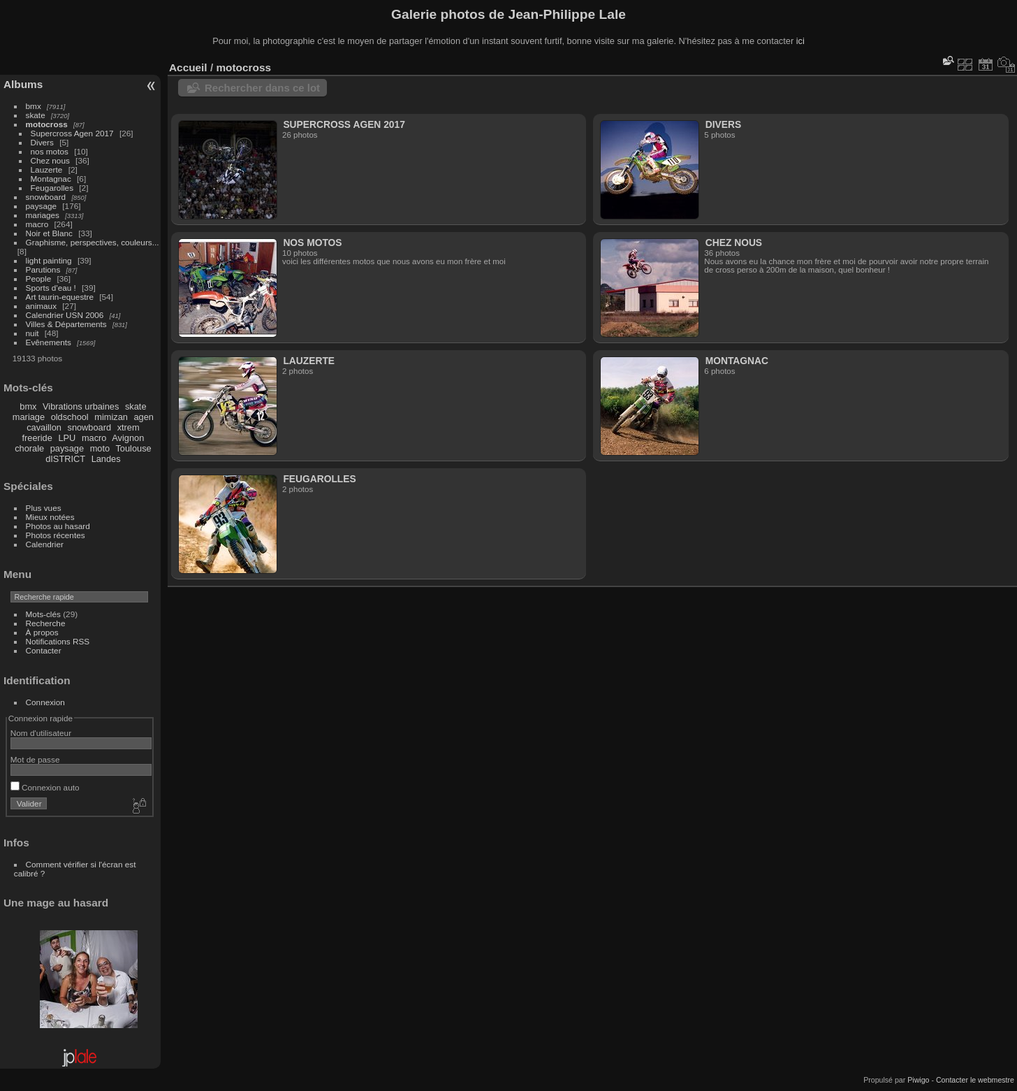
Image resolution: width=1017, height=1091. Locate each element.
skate (35, 115)
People (39, 278)
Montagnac (51, 178)
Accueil (188, 67)
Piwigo (918, 1080)
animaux (41, 305)
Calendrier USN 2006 (65, 314)
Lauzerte (47, 169)
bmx (33, 105)
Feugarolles (52, 187)
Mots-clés (43, 614)
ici (800, 41)
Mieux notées (50, 516)
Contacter (43, 650)
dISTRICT (65, 459)
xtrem (128, 427)
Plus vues (43, 507)
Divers (42, 142)
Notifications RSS (58, 641)
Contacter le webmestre (975, 1080)
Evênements (48, 342)
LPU (66, 438)
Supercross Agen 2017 (72, 133)
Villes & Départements (66, 323)
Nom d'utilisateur (40, 732)
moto (100, 448)
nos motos (49, 151)
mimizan (111, 417)
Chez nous (50, 160)
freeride (37, 438)
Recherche (46, 623)
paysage (41, 205)
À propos (42, 632)
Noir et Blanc (49, 233)
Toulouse (133, 448)
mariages (42, 214)
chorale (29, 448)
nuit (32, 333)
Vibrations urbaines (81, 406)
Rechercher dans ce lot (262, 88)
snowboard (46, 196)
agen (143, 417)
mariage (29, 417)
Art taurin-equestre (60, 296)
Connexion (45, 702)
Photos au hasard (58, 525)
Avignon (128, 438)
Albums (23, 84)
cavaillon (44, 427)
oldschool (70, 417)
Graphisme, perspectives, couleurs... (92, 242)
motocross (47, 124)
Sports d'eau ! (51, 287)
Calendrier (45, 544)
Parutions (43, 269)
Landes (106, 459)
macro (37, 224)
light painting (49, 260)
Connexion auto (45, 787)
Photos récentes (55, 535)
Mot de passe (35, 759)
